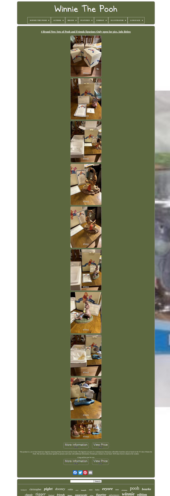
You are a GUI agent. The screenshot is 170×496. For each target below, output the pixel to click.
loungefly (83, 490)
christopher (35, 489)
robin (70, 489)
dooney (60, 489)
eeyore (107, 488)
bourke (146, 489)
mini (91, 490)
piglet (48, 489)
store (77, 490)
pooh (134, 488)
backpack (24, 490)
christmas (124, 490)
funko (97, 490)
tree (117, 489)
